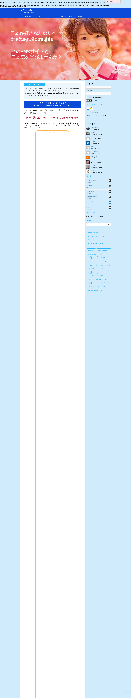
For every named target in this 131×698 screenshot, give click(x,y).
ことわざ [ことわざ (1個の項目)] (107, 254)
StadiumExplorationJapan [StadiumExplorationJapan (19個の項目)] (103, 247)
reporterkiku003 (94, 151)
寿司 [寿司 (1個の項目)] (103, 268)
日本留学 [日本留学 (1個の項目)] (94, 272)
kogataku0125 (94, 132)
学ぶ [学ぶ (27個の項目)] (98, 268)
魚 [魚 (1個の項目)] (101, 290)
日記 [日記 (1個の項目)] (89, 283)
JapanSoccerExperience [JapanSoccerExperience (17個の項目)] (93, 236)
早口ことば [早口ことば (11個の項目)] (95, 283)
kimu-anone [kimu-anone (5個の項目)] (98, 239)
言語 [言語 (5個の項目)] (104, 286)
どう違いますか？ (90, 191)
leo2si (92, 170)
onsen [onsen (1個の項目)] (101, 243)
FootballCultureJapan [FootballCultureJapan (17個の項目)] (93, 232)
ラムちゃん (93, 161)
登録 (96, 100)
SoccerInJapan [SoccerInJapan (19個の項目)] (91, 247)
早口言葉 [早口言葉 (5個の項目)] (103, 283)
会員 (88, 119)
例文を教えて (89, 202)
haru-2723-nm (94, 156)
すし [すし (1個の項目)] (89, 257)
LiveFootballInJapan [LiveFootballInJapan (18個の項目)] (92, 243)
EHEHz (93, 165)
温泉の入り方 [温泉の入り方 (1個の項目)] (91, 286)
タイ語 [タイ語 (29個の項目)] (96, 261)
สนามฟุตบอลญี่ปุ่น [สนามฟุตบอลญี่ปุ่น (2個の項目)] (92, 254)
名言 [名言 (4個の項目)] (102, 265)
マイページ (79, 16)
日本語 (110, 1)
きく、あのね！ (27, 10)
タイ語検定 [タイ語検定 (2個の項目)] (103, 261)
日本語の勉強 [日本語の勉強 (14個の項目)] (100, 275)
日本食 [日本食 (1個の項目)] (105, 279)
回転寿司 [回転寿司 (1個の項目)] (107, 265)
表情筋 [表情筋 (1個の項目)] (98, 286)
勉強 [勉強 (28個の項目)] (97, 265)
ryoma (92, 146)
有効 (91, 124)
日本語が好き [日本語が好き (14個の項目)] (91, 275)
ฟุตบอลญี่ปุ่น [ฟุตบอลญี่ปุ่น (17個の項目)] (90, 250)
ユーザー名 (89, 84)
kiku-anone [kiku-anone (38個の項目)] (90, 239)
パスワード (89, 90)
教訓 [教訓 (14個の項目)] (108, 268)
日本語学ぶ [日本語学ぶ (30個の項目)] (90, 279)
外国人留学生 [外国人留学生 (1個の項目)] (91, 268)
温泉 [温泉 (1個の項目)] (109, 283)
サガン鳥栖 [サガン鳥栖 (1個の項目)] (102, 257)
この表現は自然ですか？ (92, 196)
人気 (94, 124)
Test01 (92, 137)
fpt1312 (93, 141)
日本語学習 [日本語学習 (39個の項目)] (98, 279)
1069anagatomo (95, 127)
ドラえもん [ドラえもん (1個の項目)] (90, 265)
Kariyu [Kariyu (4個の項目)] (103, 236)
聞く (40, 16)
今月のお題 (89, 185)
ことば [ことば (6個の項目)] (100, 254)
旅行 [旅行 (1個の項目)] (89, 272)
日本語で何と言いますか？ (92, 180)
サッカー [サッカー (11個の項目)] (90, 261)
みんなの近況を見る (26, 16)
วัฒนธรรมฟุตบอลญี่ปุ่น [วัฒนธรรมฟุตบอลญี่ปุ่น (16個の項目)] (101, 250)
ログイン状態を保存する (94, 97)
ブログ (93, 16)
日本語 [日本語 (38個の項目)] (101, 272)
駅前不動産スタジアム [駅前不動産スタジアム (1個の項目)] (93, 290)
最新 (87, 124)
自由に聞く (89, 207)
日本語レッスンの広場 (66, 16)
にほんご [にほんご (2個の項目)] (94, 257)
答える (53, 16)
